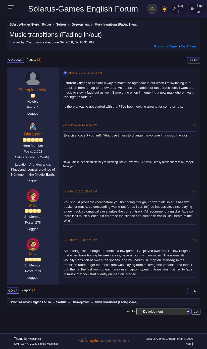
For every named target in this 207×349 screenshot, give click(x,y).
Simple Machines (48, 343)
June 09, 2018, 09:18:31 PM (85, 72)
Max (33, 205)
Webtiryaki (34, 338)
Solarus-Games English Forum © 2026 (169, 338)
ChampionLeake (32, 90)
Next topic (189, 46)
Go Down (15, 59)
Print (193, 60)
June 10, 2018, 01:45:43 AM (80, 191)
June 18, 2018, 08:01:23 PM (80, 240)
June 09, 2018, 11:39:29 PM (80, 124)
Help (188, 343)
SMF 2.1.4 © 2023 (25, 343)
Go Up (12, 290)
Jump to (129, 311)
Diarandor (33, 134)
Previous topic (166, 46)
